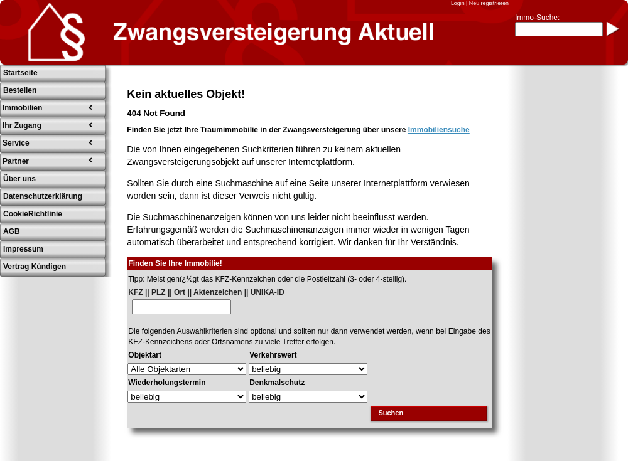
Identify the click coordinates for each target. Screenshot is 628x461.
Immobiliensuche (439, 129)
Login (458, 3)
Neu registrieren (489, 3)
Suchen (390, 412)
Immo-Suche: (537, 17)
